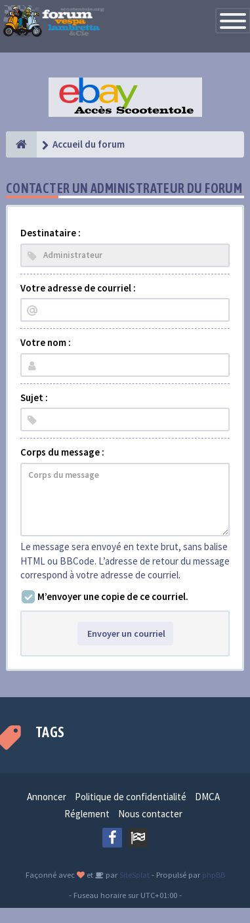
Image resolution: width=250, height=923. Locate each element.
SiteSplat (133, 874)
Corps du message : (62, 452)
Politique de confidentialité (130, 796)
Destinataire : (50, 232)
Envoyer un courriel (125, 633)
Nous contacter (150, 813)
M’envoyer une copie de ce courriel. (112, 596)
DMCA (207, 796)
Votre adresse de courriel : (78, 288)
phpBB (213, 874)
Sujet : (34, 397)
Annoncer (46, 796)
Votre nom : (45, 342)
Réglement (87, 813)
